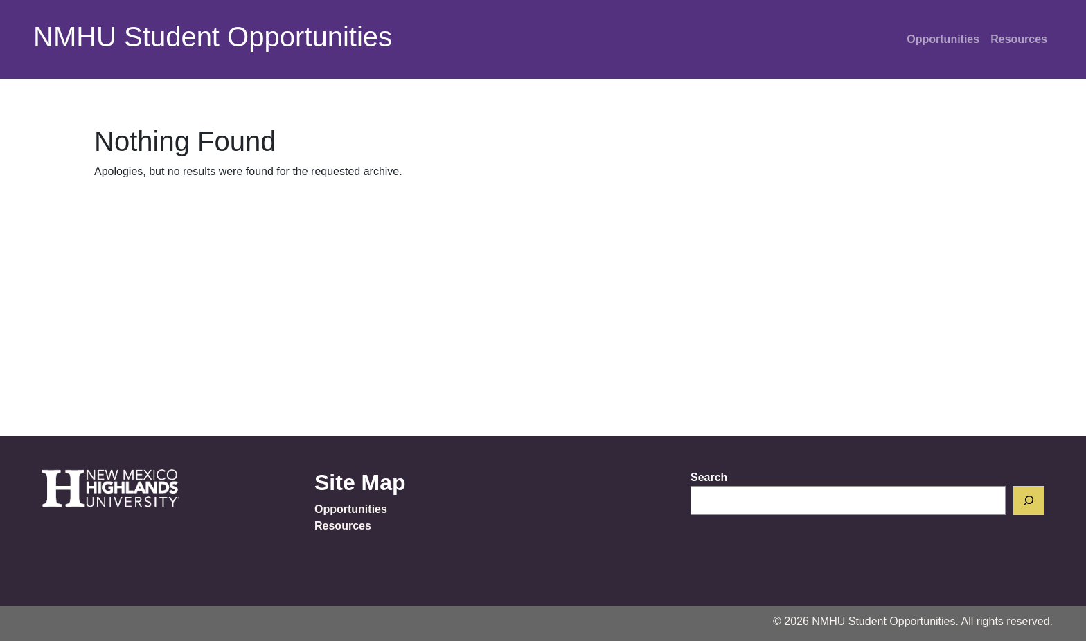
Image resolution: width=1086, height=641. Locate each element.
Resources (1018, 39)
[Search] (1028, 500)
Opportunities (943, 39)
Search (709, 477)
